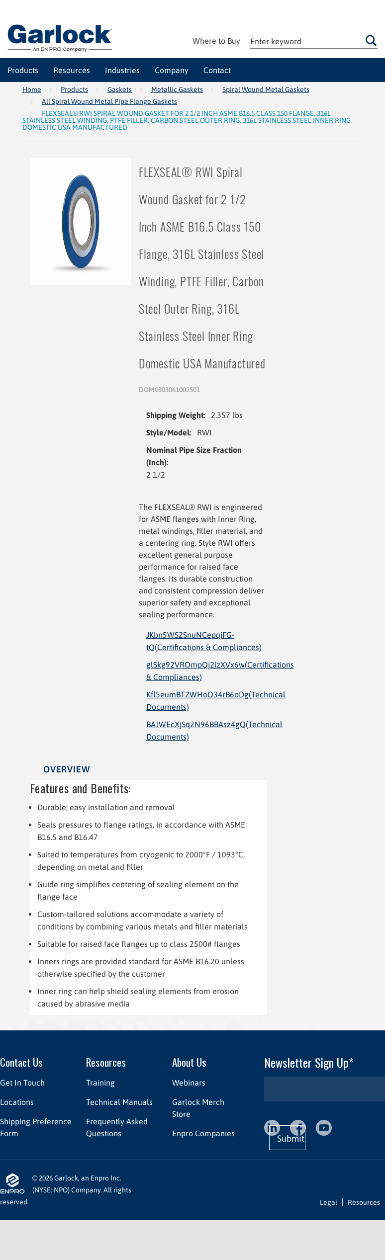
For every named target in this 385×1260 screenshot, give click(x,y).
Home (31, 89)
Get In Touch (22, 1082)
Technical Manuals (119, 1101)
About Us (189, 1062)
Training (100, 1082)
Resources (106, 1062)
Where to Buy (216, 40)
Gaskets (119, 89)
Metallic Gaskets (177, 89)
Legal (328, 1202)
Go (371, 40)
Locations (17, 1101)
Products (74, 89)
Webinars (188, 1082)
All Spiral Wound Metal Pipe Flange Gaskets (109, 101)
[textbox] (314, 41)
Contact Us (21, 1062)
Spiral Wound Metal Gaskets (265, 89)
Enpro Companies (203, 1133)
